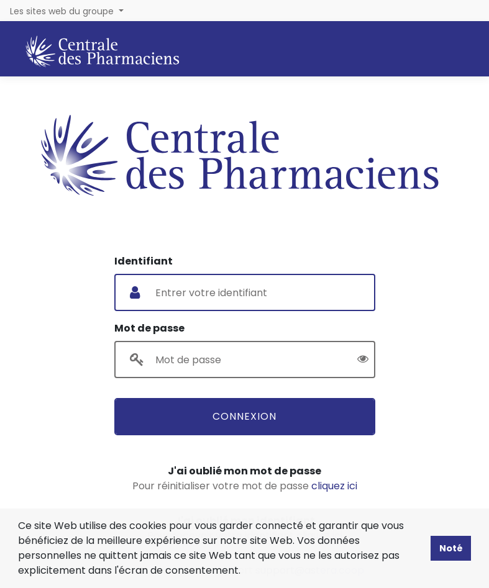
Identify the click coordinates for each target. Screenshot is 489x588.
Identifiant (143, 261)
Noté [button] (451, 548)
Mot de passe (149, 328)
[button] (245, 572)
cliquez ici (334, 486)
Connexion (244, 416)
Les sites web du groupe (63, 11)
